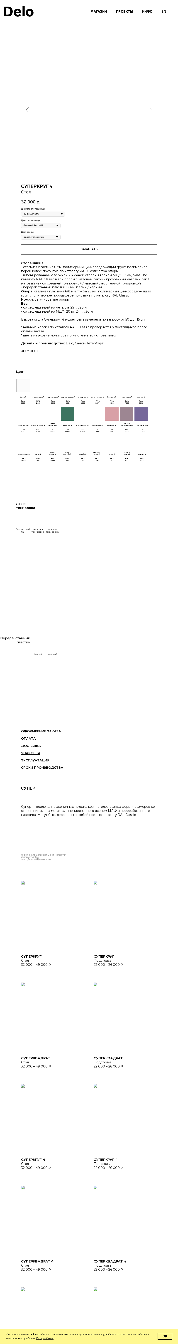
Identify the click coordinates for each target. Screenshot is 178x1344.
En (163, 12)
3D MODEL (30, 351)
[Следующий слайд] (151, 110)
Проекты (124, 12)
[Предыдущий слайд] (27, 110)
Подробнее (45, 1338)
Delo (18, 12)
